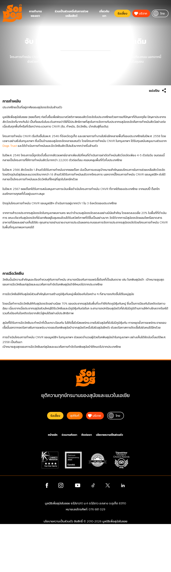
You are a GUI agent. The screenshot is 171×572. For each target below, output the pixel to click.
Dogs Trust (20, 155)
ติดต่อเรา (86, 483)
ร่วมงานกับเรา (69, 483)
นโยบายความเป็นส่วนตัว (109, 483)
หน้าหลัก (52, 483)
